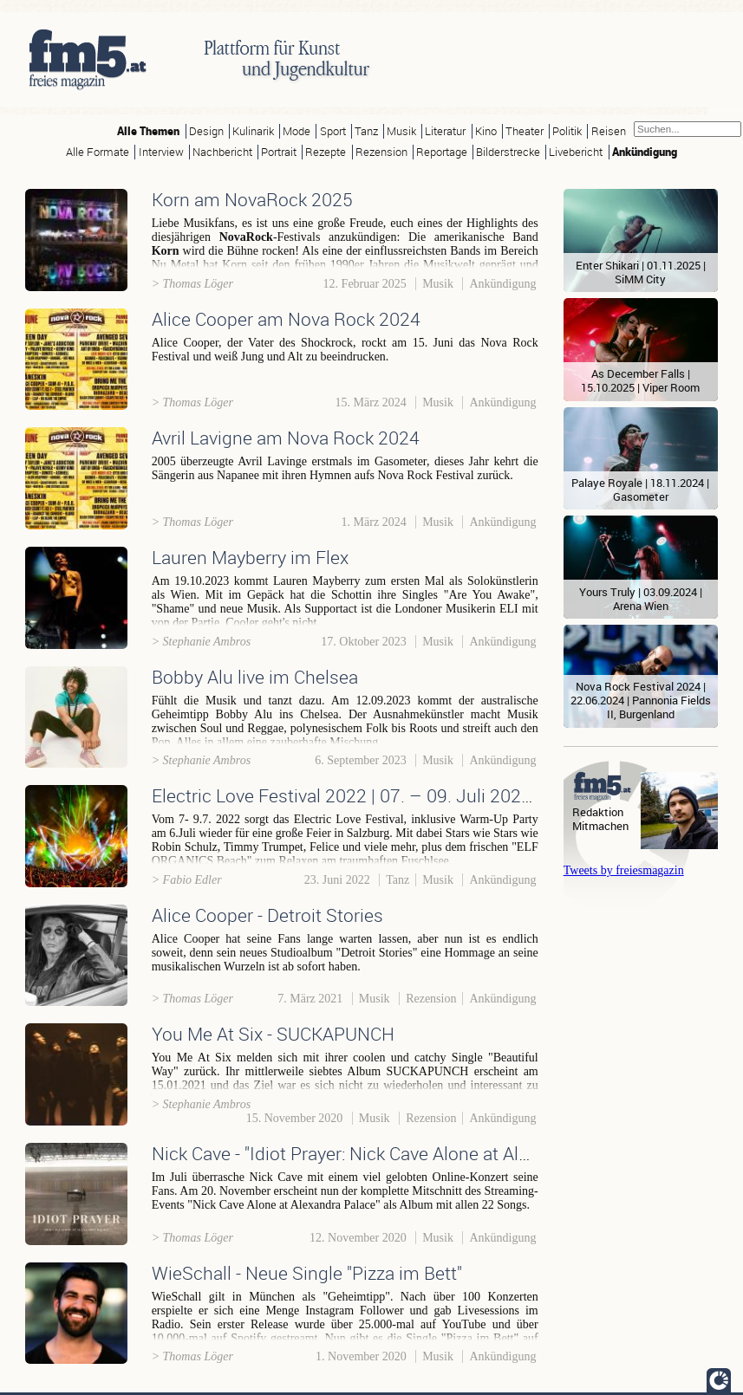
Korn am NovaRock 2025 (252, 199)
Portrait (279, 152)
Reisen (608, 131)
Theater (524, 131)
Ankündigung (644, 152)
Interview (161, 152)
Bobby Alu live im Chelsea (255, 677)
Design (206, 131)
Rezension (381, 152)
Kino (486, 131)
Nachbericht (222, 152)
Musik (401, 131)
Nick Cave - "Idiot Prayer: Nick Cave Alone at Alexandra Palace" (399, 1153)
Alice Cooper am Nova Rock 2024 (286, 319)
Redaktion (597, 812)
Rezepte (325, 152)
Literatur (445, 131)
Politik (567, 131)
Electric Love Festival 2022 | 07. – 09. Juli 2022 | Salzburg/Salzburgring (438, 795)
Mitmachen (600, 826)
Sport (333, 131)
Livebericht (576, 152)
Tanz (366, 131)
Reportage (441, 152)
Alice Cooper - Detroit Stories (267, 915)
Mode (296, 131)
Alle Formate (97, 152)
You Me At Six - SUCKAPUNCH (273, 1034)
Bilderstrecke (508, 152)
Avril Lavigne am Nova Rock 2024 (286, 437)
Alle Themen (148, 131)
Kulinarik (253, 131)
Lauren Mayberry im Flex (250, 557)
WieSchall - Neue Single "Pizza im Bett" (307, 1273)
